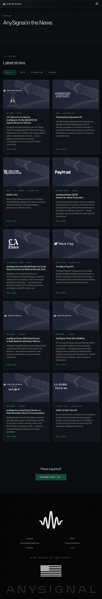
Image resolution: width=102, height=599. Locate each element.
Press (22, 72)
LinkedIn (29, 548)
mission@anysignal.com (29, 543)
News (72, 538)
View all (9, 72)
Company (52, 72)
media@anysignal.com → (51, 477)
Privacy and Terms (72, 543)
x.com (72, 548)
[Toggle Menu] (96, 4)
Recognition (37, 72)
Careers (29, 538)
